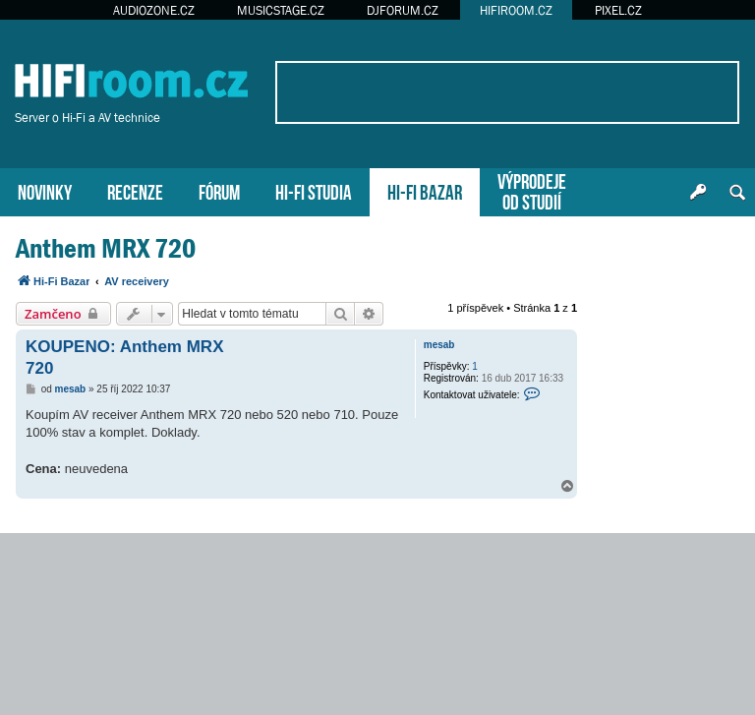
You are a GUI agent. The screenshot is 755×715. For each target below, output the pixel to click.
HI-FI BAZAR (424, 190)
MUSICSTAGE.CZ (280, 10)
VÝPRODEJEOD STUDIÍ (531, 189)
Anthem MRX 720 (106, 248)
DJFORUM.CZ (402, 10)
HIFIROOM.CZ (516, 10)
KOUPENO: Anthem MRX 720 (125, 357)
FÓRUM (219, 190)
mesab (439, 344)
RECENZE (135, 190)
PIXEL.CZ (618, 10)
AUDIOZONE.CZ (154, 10)
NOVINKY (45, 190)
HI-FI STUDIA (313, 190)
